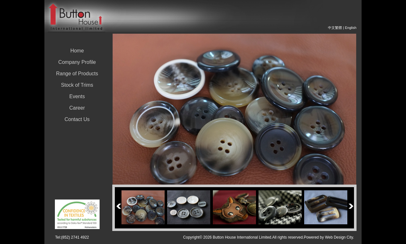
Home (77, 50)
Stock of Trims (77, 85)
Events (77, 96)
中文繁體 (335, 28)
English (350, 28)
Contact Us (76, 119)
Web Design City (339, 237)
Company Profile (77, 62)
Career (77, 108)
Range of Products (77, 73)
